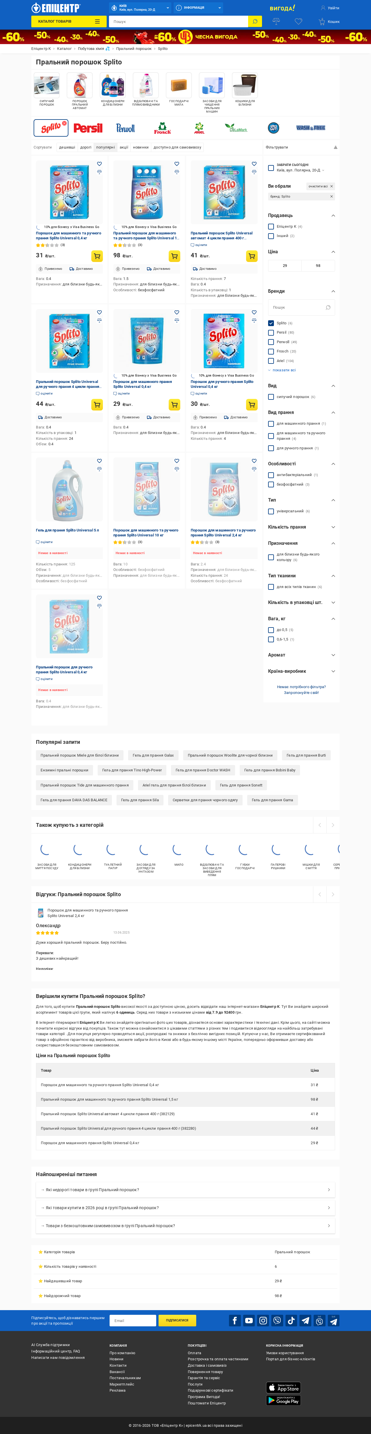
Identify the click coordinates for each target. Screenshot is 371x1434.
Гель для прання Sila (140, 800)
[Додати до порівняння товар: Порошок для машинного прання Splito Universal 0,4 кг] (176, 320)
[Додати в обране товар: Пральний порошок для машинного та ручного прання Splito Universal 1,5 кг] (176, 163)
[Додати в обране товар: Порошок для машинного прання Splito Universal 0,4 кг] (176, 312)
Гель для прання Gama (272, 800)
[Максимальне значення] (318, 266)
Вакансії (117, 1371)
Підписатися (177, 1320)
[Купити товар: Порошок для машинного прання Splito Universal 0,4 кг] (174, 405)
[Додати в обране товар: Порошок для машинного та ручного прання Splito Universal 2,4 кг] (254, 460)
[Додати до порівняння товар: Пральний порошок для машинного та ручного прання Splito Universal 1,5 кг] (176, 172)
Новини (116, 1359)
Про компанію (122, 1352)
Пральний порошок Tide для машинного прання (84, 785)
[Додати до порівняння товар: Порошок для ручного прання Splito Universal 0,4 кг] (254, 320)
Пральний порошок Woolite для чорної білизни (230, 755)
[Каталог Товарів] (69, 21)
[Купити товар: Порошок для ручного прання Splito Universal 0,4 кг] (252, 405)
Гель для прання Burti (306, 755)
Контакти (118, 1365)
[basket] (329, 21)
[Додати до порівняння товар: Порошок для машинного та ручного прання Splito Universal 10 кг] (176, 469)
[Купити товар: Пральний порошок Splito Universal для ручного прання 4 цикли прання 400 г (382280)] (97, 405)
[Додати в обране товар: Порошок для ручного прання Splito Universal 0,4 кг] (254, 312)
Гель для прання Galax (153, 755)
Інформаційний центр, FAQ (55, 1351)
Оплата (194, 1352)
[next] (333, 825)
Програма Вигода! (204, 1396)
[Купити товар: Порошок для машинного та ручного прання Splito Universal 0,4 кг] (97, 256)
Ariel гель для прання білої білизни (174, 785)
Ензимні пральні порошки (64, 770)
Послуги (195, 1384)
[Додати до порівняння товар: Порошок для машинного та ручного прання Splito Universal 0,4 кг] (99, 172)
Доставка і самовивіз (207, 1365)
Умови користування (285, 1352)
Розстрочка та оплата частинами (218, 1359)
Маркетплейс (122, 1384)
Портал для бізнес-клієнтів (290, 1359)
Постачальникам (125, 1378)
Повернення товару (205, 1371)
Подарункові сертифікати (211, 1390)
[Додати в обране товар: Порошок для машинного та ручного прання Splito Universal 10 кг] (176, 460)
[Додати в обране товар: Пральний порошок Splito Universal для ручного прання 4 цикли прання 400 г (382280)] (99, 312)
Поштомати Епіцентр (207, 1403)
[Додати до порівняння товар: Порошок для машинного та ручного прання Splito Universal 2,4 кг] (254, 469)
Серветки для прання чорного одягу (205, 800)
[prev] (319, 825)
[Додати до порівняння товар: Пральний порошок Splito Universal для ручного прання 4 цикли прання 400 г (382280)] (99, 320)
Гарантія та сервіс (204, 1378)
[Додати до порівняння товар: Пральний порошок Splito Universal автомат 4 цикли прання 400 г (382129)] (254, 172)
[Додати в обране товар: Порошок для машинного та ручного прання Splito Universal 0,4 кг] (99, 163)
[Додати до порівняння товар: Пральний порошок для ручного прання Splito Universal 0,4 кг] (99, 606)
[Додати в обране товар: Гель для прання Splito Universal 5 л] (99, 460)
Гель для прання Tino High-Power (132, 770)
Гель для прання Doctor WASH (203, 770)
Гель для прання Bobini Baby (269, 770)
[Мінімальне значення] (284, 266)
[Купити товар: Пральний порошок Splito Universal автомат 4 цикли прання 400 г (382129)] (252, 256)
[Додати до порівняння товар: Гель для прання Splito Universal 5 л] (99, 469)
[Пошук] (255, 21)
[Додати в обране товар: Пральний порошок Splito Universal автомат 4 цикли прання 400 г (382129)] (254, 163)
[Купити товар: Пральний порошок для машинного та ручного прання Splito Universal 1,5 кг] (174, 256)
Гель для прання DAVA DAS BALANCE (74, 800)
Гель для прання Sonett (241, 785)
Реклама (118, 1390)
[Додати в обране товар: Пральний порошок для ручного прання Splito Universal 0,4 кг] (99, 597)
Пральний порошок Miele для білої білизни (80, 755)
